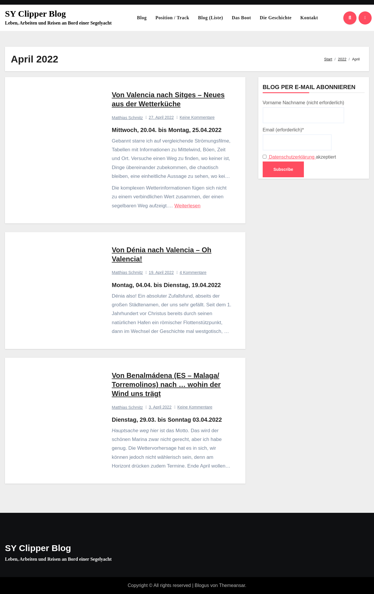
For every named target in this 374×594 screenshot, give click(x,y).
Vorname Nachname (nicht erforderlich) (303, 111)
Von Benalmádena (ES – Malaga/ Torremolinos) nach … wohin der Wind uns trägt (166, 384)
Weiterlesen (187, 206)
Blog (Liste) (210, 17)
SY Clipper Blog (35, 13)
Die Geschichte (276, 17)
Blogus (202, 585)
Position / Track (172, 17)
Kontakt (309, 17)
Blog (142, 17)
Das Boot (241, 17)
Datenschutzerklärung (292, 156)
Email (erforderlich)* (297, 138)
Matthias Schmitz (127, 117)
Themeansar (232, 585)
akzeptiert (299, 156)
